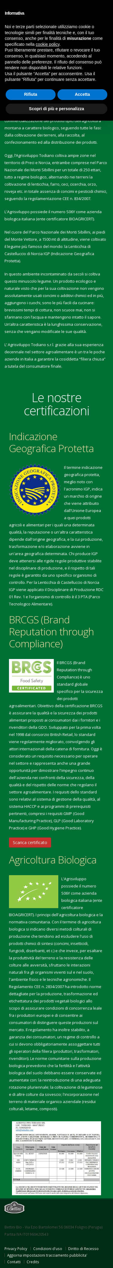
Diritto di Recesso (83, 1248)
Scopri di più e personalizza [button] (56, 108)
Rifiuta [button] (30, 94)
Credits (33, 1261)
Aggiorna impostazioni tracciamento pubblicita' (47, 1255)
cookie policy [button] (47, 44)
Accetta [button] (82, 94)
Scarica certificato (30, 842)
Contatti (14, 1261)
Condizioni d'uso (47, 1248)
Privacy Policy (15, 1248)
